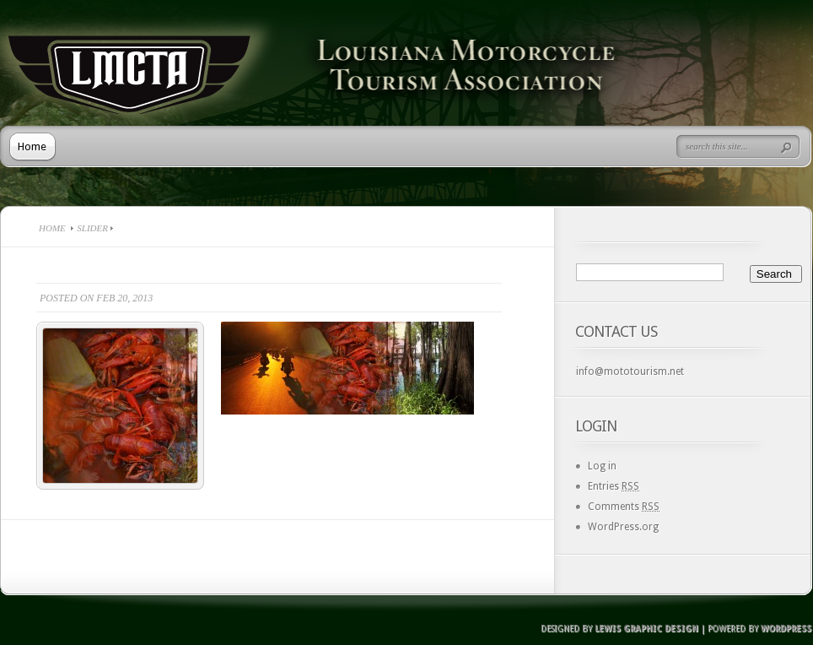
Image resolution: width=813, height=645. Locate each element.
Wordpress (786, 628)
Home (32, 146)
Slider (92, 228)
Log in (602, 466)
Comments (624, 506)
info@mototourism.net (630, 371)
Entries (613, 486)
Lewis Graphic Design (646, 628)
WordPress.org (623, 527)
